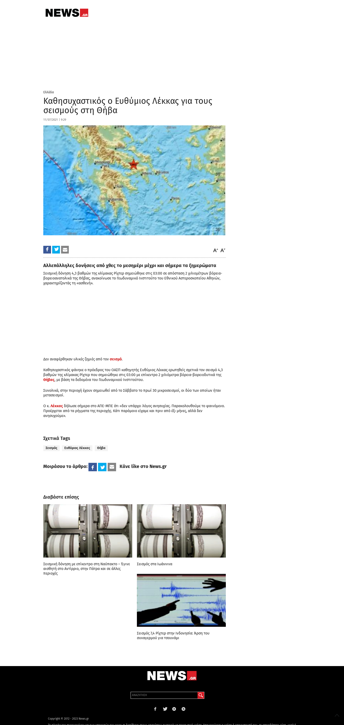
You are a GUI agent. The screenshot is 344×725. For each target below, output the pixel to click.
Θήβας (49, 379)
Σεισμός (51, 448)
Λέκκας (57, 406)
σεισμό (116, 359)
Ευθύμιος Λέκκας (77, 448)
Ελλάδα (48, 92)
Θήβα (101, 448)
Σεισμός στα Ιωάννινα (154, 564)
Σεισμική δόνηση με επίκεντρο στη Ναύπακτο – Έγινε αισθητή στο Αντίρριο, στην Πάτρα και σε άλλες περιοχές (86, 569)
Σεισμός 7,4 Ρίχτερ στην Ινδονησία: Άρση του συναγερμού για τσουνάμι (173, 635)
